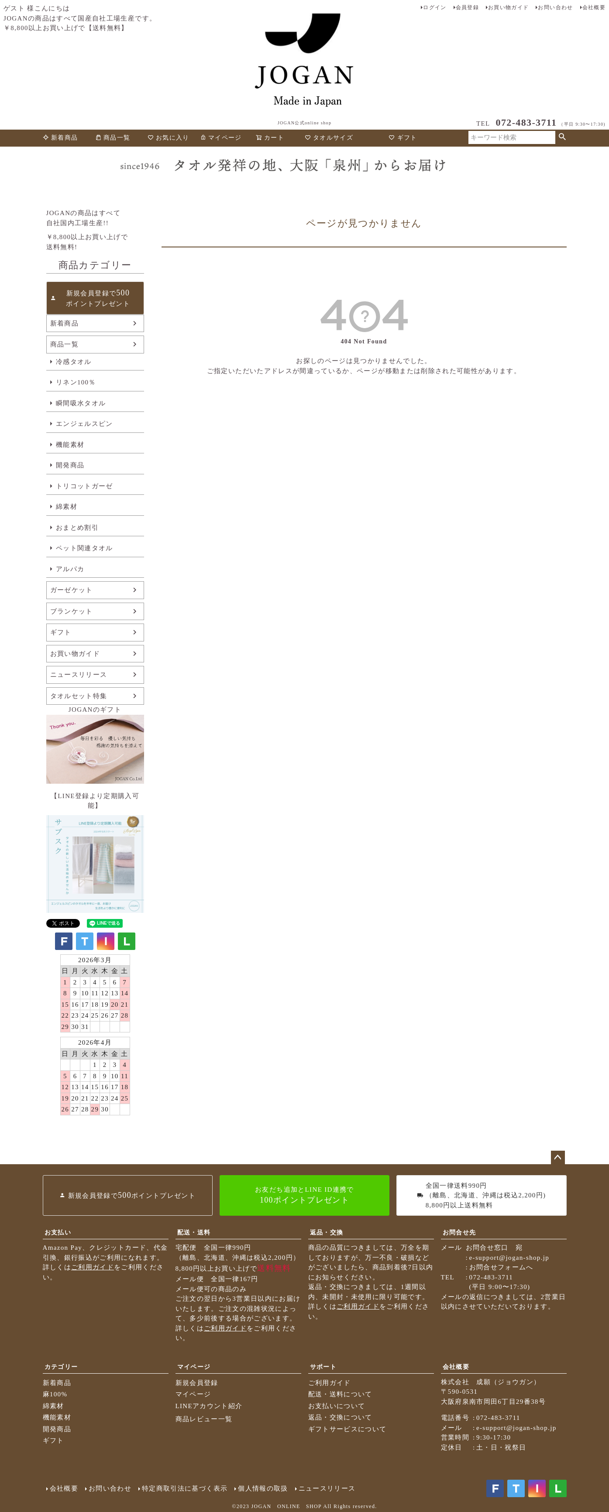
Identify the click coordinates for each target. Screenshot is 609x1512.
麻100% (55, 1394)
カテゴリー (61, 1367)
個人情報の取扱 (263, 1488)
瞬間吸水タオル (81, 403)
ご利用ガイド (92, 1267)
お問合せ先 (459, 1232)
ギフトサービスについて (347, 1429)
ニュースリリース (78, 674)
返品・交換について (340, 1417)
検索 (562, 137)
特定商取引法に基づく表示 (184, 1488)
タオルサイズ (329, 137)
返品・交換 (327, 1232)
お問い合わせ (555, 7)
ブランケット (71, 611)
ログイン (434, 7)
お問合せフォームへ (501, 1267)
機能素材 (70, 444)
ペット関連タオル (84, 548)
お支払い (58, 1232)
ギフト (403, 137)
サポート (323, 1367)
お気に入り (168, 137)
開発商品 (70, 465)
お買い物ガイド (508, 7)
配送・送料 (194, 1232)
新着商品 (60, 137)
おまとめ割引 (77, 527)
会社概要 (594, 7)
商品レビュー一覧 (204, 1419)
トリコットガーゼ (84, 486)
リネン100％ (76, 382)
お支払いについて (336, 1405)
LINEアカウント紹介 (209, 1405)
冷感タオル (74, 361)
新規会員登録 (196, 1382)
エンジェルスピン (84, 423)
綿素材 (66, 506)
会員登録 (467, 7)
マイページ (221, 137)
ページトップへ (558, 1158)
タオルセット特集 (78, 696)
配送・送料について (340, 1394)
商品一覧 (113, 137)
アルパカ (70, 569)
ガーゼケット (71, 589)
